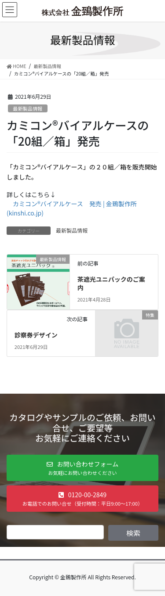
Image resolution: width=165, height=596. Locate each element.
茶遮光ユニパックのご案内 (111, 283)
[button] (82, 468)
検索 (133, 533)
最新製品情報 (27, 108)
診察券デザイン (36, 334)
